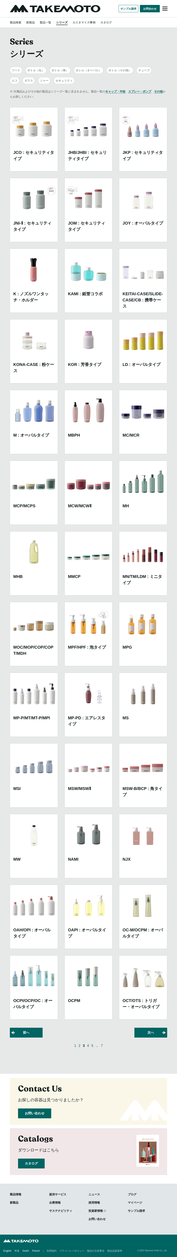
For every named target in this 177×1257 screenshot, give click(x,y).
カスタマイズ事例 (84, 22)
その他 (158, 91)
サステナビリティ (60, 1210)
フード (16, 70)
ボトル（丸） (35, 70)
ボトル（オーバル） (88, 70)
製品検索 (15, 22)
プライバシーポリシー (72, 1250)
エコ (14, 80)
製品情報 (15, 1194)
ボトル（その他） (119, 70)
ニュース (94, 1194)
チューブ (144, 70)
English (7, 1250)
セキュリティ (64, 80)
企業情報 (55, 1202)
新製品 (30, 22)
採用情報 (94, 1202)
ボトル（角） (60, 70)
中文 (17, 1250)
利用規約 (52, 1250)
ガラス (28, 80)
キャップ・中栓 (115, 91)
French (36, 1250)
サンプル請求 (128, 8)
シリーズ (62, 22)
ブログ (132, 1194)
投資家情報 (95, 1210)
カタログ (106, 22)
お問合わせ (150, 8)
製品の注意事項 (95, 1250)
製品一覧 (45, 22)
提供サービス (57, 1194)
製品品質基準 (114, 1250)
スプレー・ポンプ (139, 91)
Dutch (26, 1250)
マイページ (135, 1202)
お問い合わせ (34, 1113)
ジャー (44, 80)
